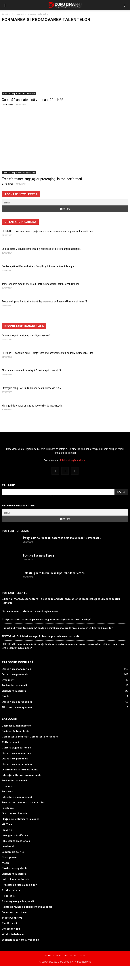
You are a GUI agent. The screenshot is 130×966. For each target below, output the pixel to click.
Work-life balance (13, 934)
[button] (125, 5)
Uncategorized (11, 928)
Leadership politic (13, 851)
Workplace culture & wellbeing (20, 939)
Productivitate (11, 890)
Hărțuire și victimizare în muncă (20, 818)
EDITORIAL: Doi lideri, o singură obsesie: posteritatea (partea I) (40, 636)
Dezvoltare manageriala (16, 668)
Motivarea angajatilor (15, 868)
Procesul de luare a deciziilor (19, 884)
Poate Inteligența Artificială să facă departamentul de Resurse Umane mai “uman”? (44, 301)
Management (10, 857)
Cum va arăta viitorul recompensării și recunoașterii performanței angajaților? (41, 248)
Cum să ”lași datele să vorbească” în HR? (32, 100)
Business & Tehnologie (15, 731)
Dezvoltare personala (15, 674)
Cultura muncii (11, 742)
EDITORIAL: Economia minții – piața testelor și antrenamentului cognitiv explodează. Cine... (48, 231)
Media (5, 696)
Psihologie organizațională (18, 901)
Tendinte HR (9, 923)
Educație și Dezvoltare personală (21, 774)
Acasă (5, 14)
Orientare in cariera (14, 690)
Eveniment (8, 679)
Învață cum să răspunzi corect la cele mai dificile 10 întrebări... (62, 538)
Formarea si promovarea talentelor (19, 93)
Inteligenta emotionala (16, 840)
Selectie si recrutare (14, 912)
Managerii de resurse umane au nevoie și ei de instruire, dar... (33, 405)
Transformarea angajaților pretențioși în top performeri (42, 179)
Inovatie (7, 829)
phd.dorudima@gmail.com (72, 460)
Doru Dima (7, 104)
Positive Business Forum (38, 555)
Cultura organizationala (16, 747)
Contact (82, 955)
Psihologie (8, 895)
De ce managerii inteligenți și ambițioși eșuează (26, 335)
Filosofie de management (17, 707)
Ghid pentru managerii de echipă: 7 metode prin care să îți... (32, 370)
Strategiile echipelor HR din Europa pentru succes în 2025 (31, 388)
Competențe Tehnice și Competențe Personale (30, 736)
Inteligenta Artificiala (15, 835)
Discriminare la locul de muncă (20, 769)
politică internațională (15, 879)
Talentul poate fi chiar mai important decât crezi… (54, 573)
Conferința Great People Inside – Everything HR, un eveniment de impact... (39, 266)
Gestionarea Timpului (15, 813)
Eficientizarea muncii (14, 685)
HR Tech (7, 824)
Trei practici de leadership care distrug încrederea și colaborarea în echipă (46, 619)
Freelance (8, 807)
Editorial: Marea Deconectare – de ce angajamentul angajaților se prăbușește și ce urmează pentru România (61, 600)
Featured (7, 791)
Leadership (8, 846)
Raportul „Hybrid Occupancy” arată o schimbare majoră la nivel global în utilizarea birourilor (57, 627)
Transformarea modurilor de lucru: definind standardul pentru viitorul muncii (40, 283)
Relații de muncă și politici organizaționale (27, 906)
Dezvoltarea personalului (17, 701)
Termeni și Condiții (53, 955)
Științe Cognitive (12, 917)
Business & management (16, 725)
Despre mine (70, 955)
